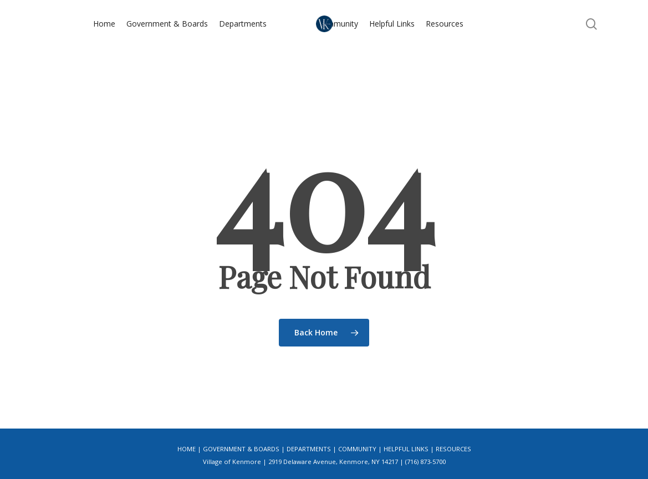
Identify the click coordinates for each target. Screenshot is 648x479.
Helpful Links (406, 449)
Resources (453, 449)
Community (357, 449)
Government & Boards (241, 449)
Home (186, 449)
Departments (309, 449)
